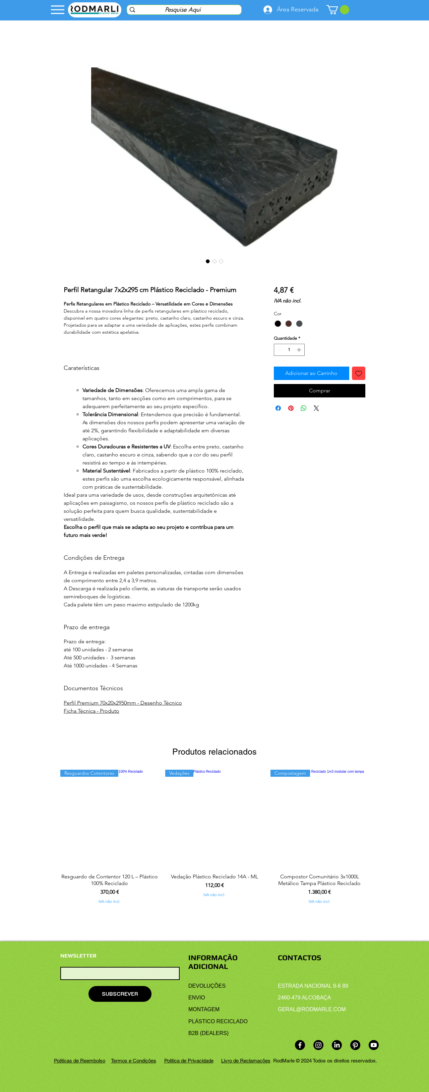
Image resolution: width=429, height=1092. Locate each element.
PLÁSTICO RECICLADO (218, 1021)
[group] (214, 837)
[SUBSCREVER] (119, 994)
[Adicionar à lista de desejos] (358, 373)
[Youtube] (374, 1045)
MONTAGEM (204, 1009)
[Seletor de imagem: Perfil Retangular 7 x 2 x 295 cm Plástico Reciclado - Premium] (207, 261)
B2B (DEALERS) (208, 1033)
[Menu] (57, 10)
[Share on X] (316, 408)
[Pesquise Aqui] (182, 9)
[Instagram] (318, 1045)
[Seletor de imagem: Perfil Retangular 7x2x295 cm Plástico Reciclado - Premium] (221, 261)
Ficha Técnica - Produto (91, 711)
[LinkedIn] (337, 1045)
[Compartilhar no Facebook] (278, 408)
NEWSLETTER (78, 956)
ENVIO (196, 997)
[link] (337, 9)
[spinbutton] (289, 350)
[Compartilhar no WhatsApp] (304, 408)
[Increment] (300, 350)
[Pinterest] (355, 1045)
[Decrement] (279, 350)
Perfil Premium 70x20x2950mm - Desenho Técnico (123, 703)
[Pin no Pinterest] (291, 408)
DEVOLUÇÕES (207, 986)
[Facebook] (300, 1045)
